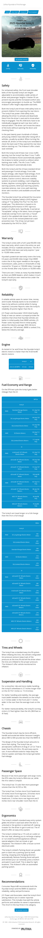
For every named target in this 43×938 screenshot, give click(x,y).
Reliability (33, 66)
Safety (8, 66)
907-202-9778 (29, 919)
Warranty (20, 66)
